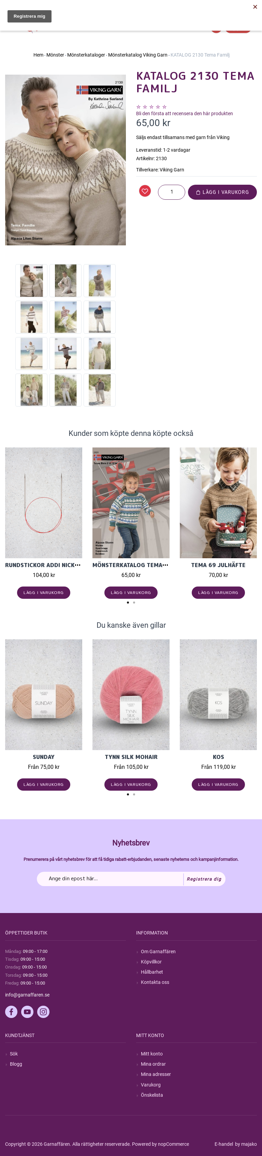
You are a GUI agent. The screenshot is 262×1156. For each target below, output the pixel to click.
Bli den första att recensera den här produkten (184, 113)
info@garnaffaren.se (27, 995)
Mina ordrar (153, 1064)
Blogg (16, 1064)
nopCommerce (173, 1144)
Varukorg (151, 1084)
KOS (218, 757)
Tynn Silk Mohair (131, 757)
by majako (245, 1144)
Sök (14, 1053)
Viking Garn (172, 169)
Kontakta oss (155, 982)
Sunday (44, 757)
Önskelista (152, 1095)
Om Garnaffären (158, 951)
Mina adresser (156, 1074)
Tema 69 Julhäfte (218, 565)
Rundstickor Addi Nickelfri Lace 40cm (64, 565)
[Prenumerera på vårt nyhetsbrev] (131, 878)
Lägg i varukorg (222, 192)
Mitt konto (152, 1053)
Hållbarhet (152, 972)
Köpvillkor (151, 961)
